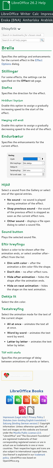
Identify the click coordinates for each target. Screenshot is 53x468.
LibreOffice (10, 13)
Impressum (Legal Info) (15, 417)
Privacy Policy (36, 417)
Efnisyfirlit (8, 28)
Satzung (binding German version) (20, 423)
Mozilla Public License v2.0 (27, 432)
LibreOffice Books (26, 390)
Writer (25, 13)
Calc (35, 13)
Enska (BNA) (11, 20)
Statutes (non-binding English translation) (24, 420)
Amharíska (31, 20)
